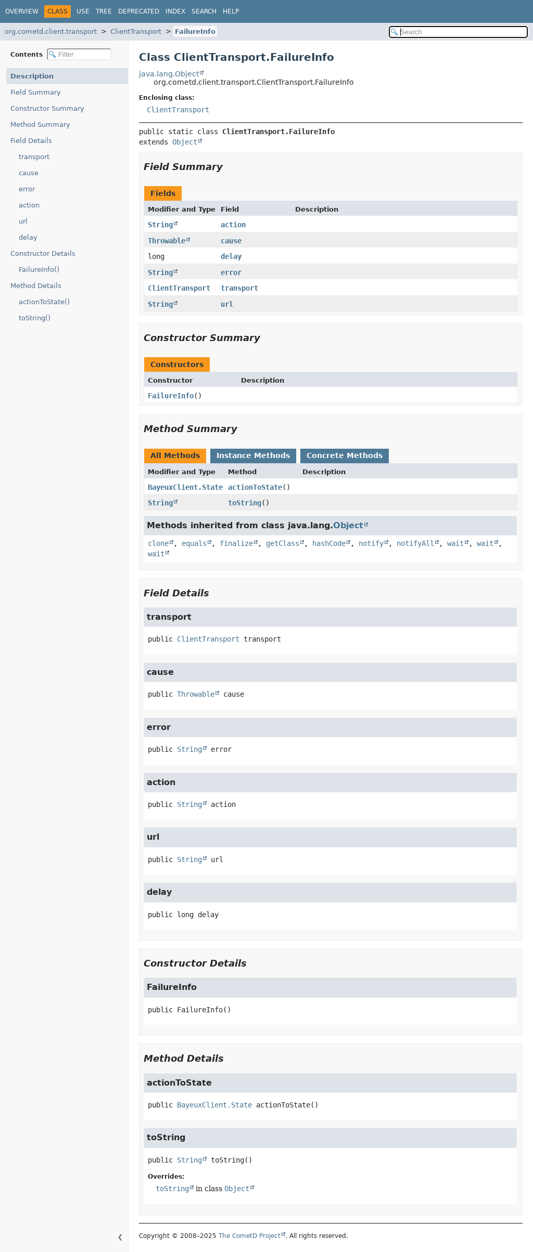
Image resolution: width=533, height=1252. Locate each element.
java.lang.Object (169, 74)
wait (455, 543)
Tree (104, 11)
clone (158, 543)
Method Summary (40, 124)
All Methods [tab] (175, 455)
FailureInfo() (39, 269)
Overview (22, 11)
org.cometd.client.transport (51, 31)
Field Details (31, 141)
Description (32, 76)
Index (175, 11)
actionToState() (44, 302)
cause (29, 173)
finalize (236, 543)
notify (371, 543)
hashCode (329, 543)
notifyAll (415, 543)
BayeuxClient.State (185, 487)
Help (231, 11)
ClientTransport (135, 31)
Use (83, 11)
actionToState (255, 487)
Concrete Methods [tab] (345, 455)
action (29, 205)
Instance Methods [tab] (253, 455)
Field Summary (35, 92)
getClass (282, 543)
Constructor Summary (47, 108)
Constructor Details (42, 253)
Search (204, 11)
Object (184, 142)
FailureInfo (195, 31)
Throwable (166, 241)
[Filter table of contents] (79, 54)
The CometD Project (250, 1236)
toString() (34, 318)
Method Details (35, 286)
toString (244, 503)
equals (194, 543)
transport (34, 157)
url (23, 221)
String (160, 224)
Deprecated (138, 11)
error (27, 189)
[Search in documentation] (458, 32)
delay (28, 237)
